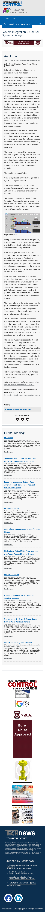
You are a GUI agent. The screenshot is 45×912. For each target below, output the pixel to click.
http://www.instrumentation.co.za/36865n (19, 385)
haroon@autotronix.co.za (13, 395)
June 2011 (7, 60)
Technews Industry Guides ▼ (17, 24)
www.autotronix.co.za (32, 395)
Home (6, 18)
